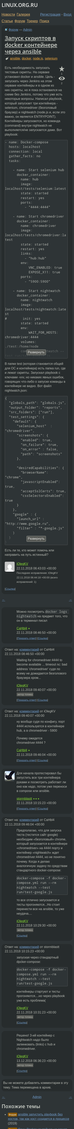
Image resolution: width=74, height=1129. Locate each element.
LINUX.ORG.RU (20, 5)
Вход (67, 14)
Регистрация (50, 14)
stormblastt (24, 798)
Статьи (7, 21)
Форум (19, 21)
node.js (38, 58)
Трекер (32, 21)
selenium (51, 58)
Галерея (23, 14)
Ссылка (10, 588)
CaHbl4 (22, 628)
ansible (15, 58)
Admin (27, 29)
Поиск (44, 21)
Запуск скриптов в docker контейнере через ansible (31, 44)
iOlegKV (22, 563)
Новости (8, 14)
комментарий (29, 649)
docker (26, 58)
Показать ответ (26, 638)
